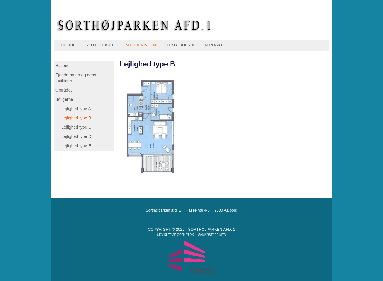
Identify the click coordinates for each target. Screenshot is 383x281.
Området (63, 90)
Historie (62, 65)
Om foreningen (139, 45)
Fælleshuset (99, 45)
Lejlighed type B (76, 118)
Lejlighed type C (76, 127)
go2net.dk (185, 234)
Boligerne (64, 99)
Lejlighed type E (76, 145)
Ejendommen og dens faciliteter (75, 77)
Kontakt (214, 45)
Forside (67, 45)
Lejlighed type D (76, 136)
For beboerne (180, 45)
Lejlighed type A (76, 108)
